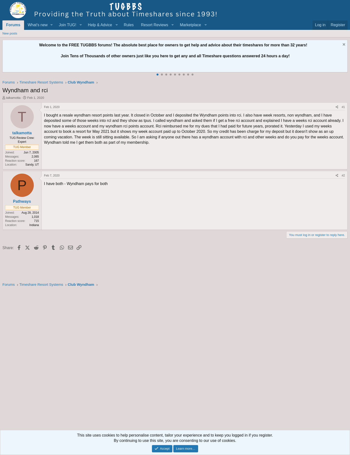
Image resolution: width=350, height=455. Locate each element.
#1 (343, 107)
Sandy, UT (32, 164)
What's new (38, 25)
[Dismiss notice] (343, 45)
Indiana (34, 225)
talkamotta (13, 98)
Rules (129, 25)
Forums (13, 25)
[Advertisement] (148, 360)
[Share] (337, 107)
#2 (343, 175)
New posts (9, 33)
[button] (51, 25)
